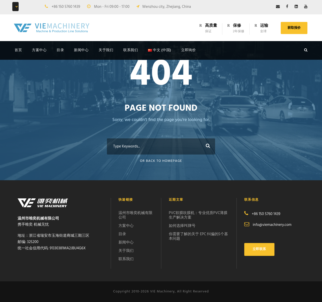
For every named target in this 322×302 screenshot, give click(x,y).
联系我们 (130, 50)
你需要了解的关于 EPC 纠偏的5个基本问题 (198, 236)
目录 (60, 50)
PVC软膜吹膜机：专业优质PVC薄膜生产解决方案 (198, 215)
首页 (18, 50)
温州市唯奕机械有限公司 (135, 215)
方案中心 (39, 50)
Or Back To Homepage (161, 161)
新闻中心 (81, 50)
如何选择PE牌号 (182, 226)
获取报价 (294, 28)
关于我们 (106, 50)
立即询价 (188, 50)
